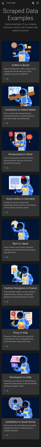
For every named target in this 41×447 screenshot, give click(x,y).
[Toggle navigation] (37, 3)
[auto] (33, 3)
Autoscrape (8, 3)
